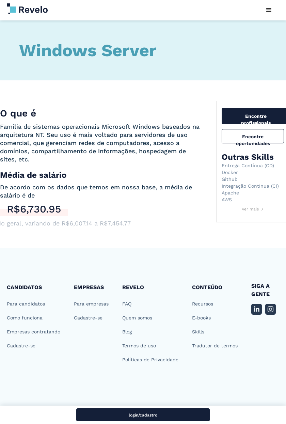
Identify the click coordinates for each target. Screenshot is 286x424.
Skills (198, 331)
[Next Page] (253, 209)
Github (230, 179)
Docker (230, 172)
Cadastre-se (21, 345)
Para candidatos (26, 304)
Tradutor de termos (215, 345)
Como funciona (25, 317)
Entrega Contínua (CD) (248, 165)
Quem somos (137, 317)
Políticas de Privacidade (150, 359)
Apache (230, 192)
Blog (127, 331)
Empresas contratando (33, 331)
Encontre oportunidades (253, 138)
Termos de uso (139, 345)
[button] (269, 10)
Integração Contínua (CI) (250, 186)
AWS (227, 199)
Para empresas (91, 304)
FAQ (126, 304)
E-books (201, 317)
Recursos (202, 304)
